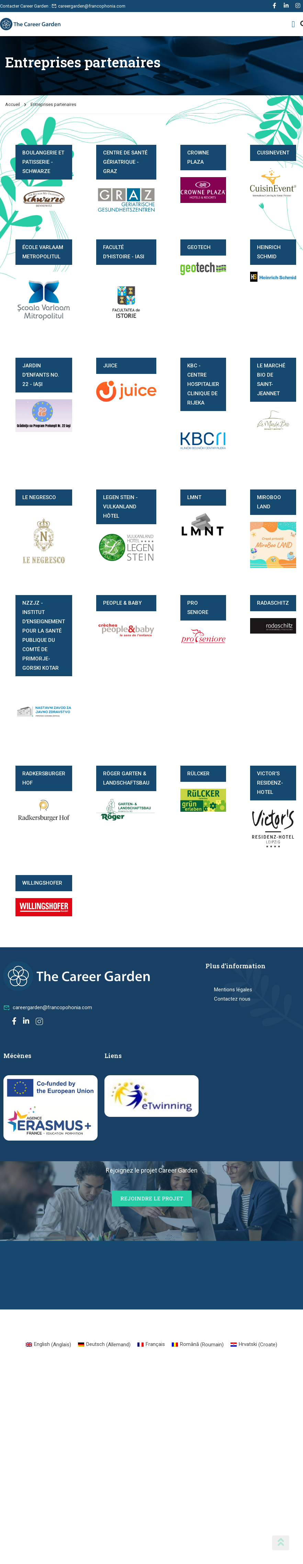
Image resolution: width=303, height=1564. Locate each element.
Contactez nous (232, 999)
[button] (293, 24)
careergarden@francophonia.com (88, 6)
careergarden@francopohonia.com (47, 1007)
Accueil (12, 104)
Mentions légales (233, 989)
